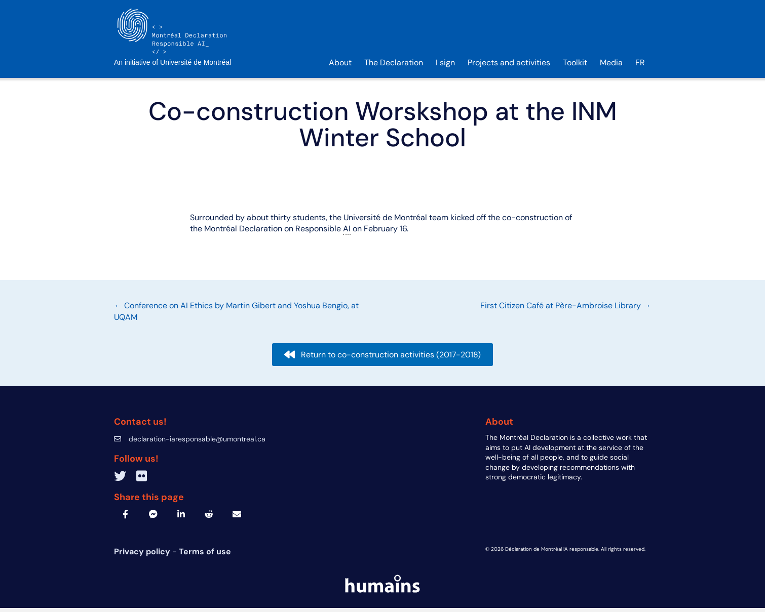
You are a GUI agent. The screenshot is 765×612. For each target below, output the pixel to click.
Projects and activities (509, 66)
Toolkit (575, 66)
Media (611, 66)
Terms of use (205, 556)
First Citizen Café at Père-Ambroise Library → (565, 310)
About (340, 66)
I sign (445, 66)
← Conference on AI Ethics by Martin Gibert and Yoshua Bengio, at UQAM (236, 316)
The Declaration (393, 66)
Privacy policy (143, 556)
